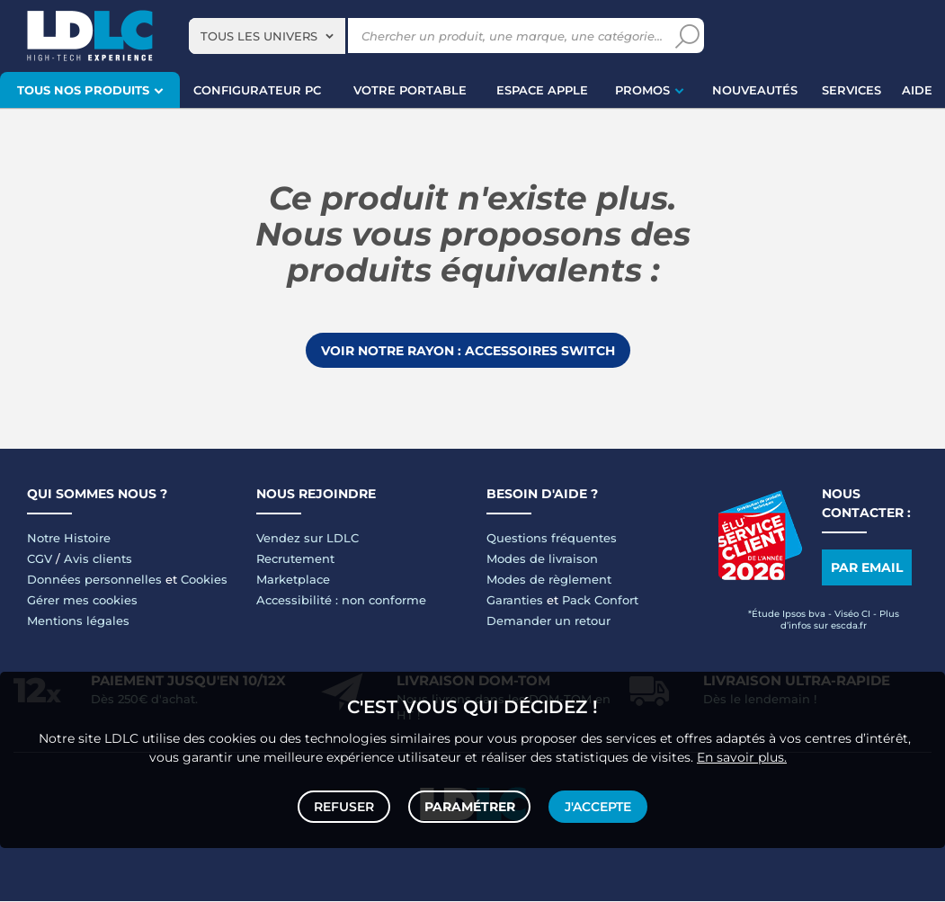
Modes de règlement (548, 580)
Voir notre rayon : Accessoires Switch (468, 351)
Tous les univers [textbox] (259, 36)
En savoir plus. (742, 754)
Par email (867, 568)
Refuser (346, 805)
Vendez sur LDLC (307, 538)
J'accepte (597, 805)
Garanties (514, 601)
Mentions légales (78, 621)
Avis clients (98, 559)
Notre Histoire (69, 538)
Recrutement (295, 559)
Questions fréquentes (551, 538)
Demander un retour (548, 621)
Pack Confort (600, 601)
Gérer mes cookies (82, 601)
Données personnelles (94, 580)
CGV (39, 559)
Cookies (204, 580)
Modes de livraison (542, 559)
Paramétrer (469, 805)
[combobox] (267, 36)
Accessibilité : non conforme (341, 601)
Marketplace (293, 580)
